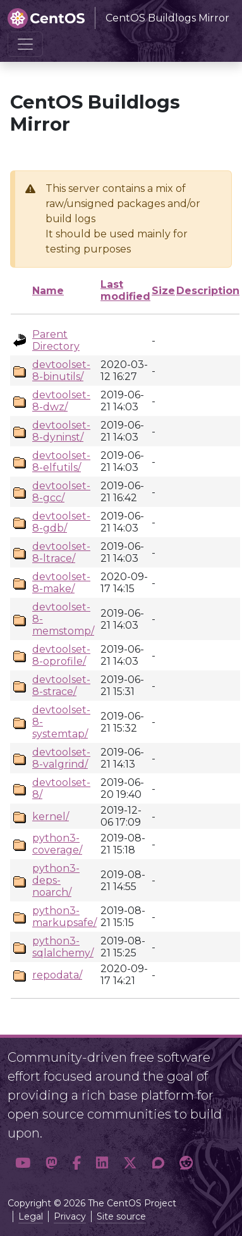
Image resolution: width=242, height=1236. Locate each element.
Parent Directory (56, 340)
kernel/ (50, 817)
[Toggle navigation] (25, 44)
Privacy (70, 1216)
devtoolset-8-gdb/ (61, 522)
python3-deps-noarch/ (56, 880)
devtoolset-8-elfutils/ (61, 461)
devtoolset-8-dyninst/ (61, 431)
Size (163, 291)
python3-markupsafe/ (64, 917)
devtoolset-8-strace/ (61, 686)
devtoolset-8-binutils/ (61, 371)
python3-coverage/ (57, 844)
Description (207, 291)
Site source (121, 1216)
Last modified (125, 290)
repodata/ (57, 975)
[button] (23, 1163)
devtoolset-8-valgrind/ (61, 758)
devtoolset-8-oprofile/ (61, 655)
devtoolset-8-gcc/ (61, 492)
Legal (30, 1216)
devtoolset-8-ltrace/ (61, 552)
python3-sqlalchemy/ (63, 947)
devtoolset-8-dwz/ (61, 401)
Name (48, 291)
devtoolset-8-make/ (61, 583)
